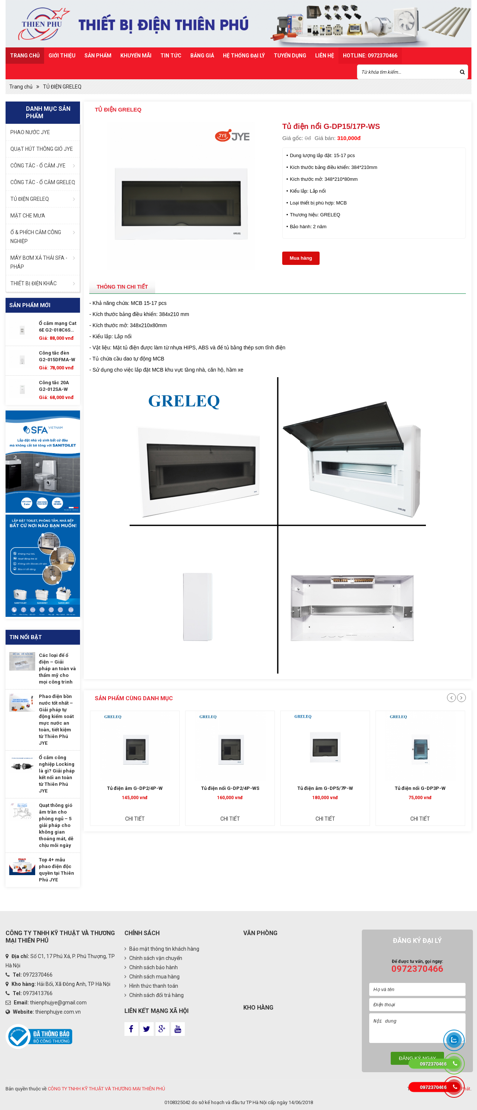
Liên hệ (324, 56)
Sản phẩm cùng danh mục (134, 698)
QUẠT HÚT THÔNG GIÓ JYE (41, 149)
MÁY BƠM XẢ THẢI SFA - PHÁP (38, 262)
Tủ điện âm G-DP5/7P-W (412, 788)
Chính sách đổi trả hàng (154, 995)
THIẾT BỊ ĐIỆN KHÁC (33, 283)
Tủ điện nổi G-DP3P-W (126, 788)
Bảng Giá (202, 56)
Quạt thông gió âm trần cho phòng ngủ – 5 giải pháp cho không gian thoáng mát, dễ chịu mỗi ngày (56, 825)
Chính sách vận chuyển (153, 958)
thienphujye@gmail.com (58, 1003)
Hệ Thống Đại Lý (244, 56)
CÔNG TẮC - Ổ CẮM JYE (38, 166)
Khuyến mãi (135, 56)
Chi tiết (127, 819)
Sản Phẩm (97, 56)
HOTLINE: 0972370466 (370, 56)
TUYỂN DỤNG (290, 56)
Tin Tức (170, 56)
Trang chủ (25, 56)
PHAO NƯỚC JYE (30, 132)
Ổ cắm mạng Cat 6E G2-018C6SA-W (57, 326)
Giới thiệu (62, 56)
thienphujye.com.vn (58, 1012)
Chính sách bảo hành (151, 967)
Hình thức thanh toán (151, 986)
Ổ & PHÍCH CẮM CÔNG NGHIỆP (35, 236)
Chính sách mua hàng (152, 977)
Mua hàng (301, 258)
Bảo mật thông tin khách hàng (161, 949)
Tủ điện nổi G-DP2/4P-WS (317, 788)
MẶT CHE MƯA (27, 216)
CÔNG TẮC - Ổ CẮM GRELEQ (42, 182)
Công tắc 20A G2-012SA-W (54, 386)
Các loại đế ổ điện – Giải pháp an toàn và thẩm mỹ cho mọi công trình (57, 668)
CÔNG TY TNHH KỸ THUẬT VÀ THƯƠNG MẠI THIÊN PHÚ (106, 1088)
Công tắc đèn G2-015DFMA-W (57, 356)
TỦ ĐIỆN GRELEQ (62, 87)
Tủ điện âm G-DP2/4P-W (222, 788)
